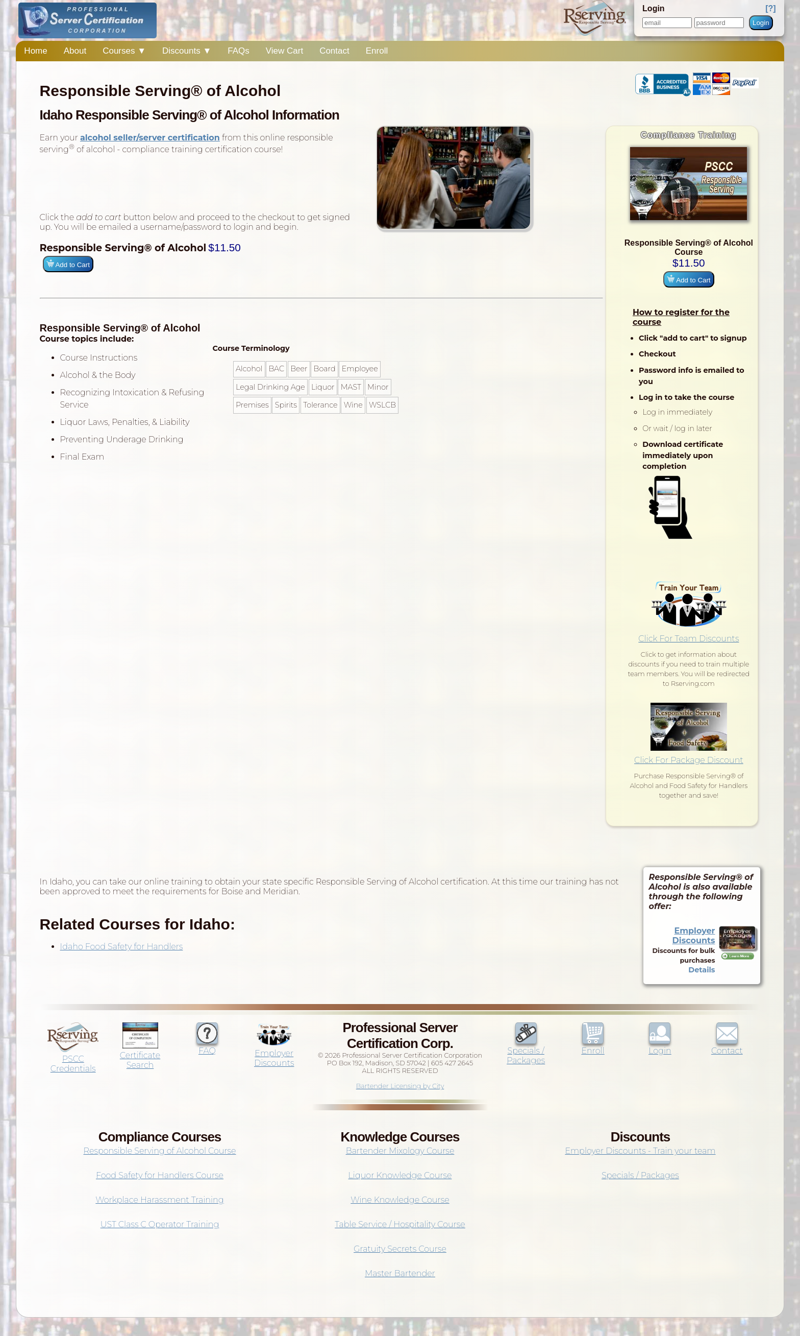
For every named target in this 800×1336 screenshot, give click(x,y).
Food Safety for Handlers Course (159, 1175)
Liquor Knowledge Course (400, 1175)
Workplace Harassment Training (159, 1200)
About (75, 51)
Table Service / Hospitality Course (400, 1224)
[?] (770, 8)
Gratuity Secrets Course (400, 1249)
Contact (334, 51)
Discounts (186, 51)
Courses (124, 51)
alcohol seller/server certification (150, 137)
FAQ (207, 1046)
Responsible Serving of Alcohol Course (159, 1151)
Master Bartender (400, 1273)
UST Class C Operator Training (160, 1224)
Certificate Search (140, 1055)
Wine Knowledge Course (400, 1200)
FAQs (238, 51)
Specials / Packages (526, 1050)
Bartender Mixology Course (400, 1151)
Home (35, 51)
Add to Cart (688, 279)
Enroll (377, 51)
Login (761, 23)
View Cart (284, 51)
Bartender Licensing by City (400, 1086)
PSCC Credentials (72, 1058)
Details (701, 969)
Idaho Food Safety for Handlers (121, 946)
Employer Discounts (693, 935)
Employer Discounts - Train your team (640, 1151)
